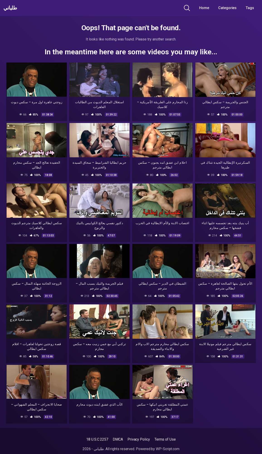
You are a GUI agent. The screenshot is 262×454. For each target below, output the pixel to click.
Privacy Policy (138, 439)
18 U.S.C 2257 (97, 439)
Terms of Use (165, 439)
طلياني (12, 8)
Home (204, 8)
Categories (227, 8)
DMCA (118, 439)
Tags (250, 8)
